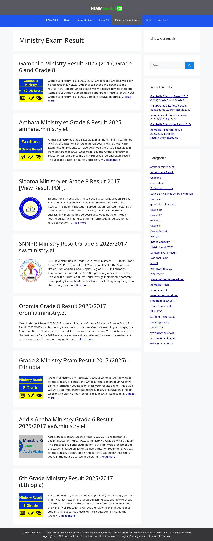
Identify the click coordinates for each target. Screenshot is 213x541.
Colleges (155, 177)
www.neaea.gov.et (161, 343)
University (163, 19)
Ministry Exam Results (127, 19)
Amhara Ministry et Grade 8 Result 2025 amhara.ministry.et (70, 125)
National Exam (159, 258)
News (67, 19)
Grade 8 (155, 226)
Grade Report (158, 231)
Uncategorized (159, 322)
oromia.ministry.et (161, 268)
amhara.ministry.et (162, 167)
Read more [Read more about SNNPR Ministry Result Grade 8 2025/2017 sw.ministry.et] (83, 285)
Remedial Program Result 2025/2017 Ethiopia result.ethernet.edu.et (166, 133)
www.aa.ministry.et (162, 333)
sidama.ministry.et (161, 300)
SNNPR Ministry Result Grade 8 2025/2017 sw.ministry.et (73, 247)
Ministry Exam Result (163, 252)
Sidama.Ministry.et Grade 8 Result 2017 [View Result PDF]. (69, 185)
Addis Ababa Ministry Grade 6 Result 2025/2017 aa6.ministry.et (66, 423)
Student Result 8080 (162, 316)
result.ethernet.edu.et (164, 295)
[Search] (189, 65)
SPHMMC (156, 311)
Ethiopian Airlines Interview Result (171, 193)
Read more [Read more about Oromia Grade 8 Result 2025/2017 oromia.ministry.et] (86, 339)
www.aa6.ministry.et (163, 338)
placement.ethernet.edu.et (167, 279)
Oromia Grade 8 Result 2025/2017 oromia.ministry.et (62, 309)
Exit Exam (156, 199)
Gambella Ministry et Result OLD (170, 124)
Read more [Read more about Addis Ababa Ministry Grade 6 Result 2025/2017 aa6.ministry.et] (108, 456)
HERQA (154, 236)
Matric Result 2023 (162, 247)
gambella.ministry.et (163, 204)
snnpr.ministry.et (160, 306)
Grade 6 (155, 220)
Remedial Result (160, 284)
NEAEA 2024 (51, 19)
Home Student (84, 19)
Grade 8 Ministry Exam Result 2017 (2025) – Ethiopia (74, 364)
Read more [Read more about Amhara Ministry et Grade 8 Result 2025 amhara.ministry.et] (113, 159)
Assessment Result (162, 172)
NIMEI (154, 263)
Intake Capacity (160, 242)
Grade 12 (104, 19)
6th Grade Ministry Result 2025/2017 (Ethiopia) (66, 481)
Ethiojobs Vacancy (161, 188)
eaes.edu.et (157, 183)
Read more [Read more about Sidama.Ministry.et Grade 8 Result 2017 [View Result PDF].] (79, 222)
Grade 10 (156, 209)
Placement (157, 274)
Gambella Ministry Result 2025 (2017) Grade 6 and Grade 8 (75, 67)
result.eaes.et (158, 290)
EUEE (148, 19)
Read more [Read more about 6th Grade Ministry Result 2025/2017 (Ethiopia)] (68, 515)
